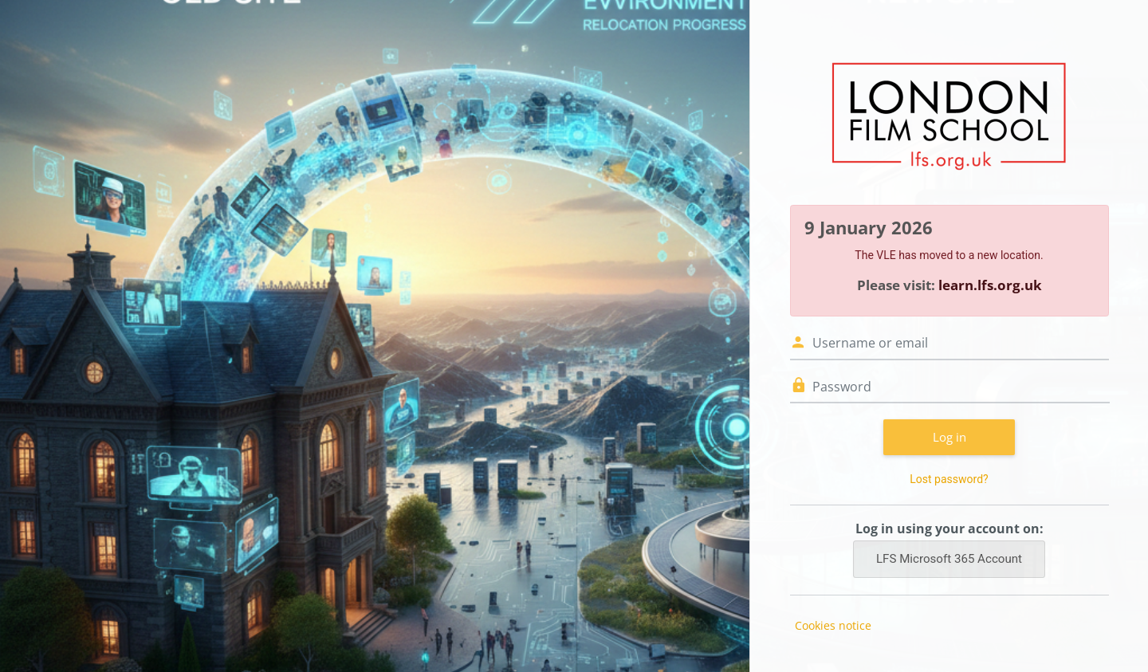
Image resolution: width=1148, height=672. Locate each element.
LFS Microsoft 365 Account (949, 559)
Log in (949, 437)
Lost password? (949, 479)
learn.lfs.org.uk (990, 285)
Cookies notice (833, 625)
